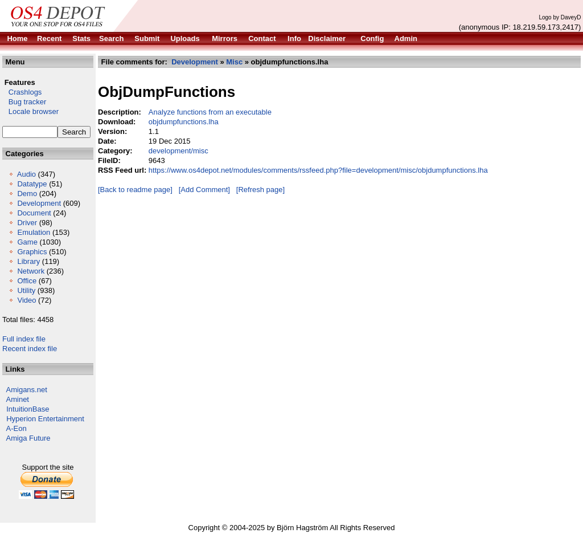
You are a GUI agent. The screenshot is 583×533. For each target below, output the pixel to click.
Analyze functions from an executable (210, 112)
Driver (27, 222)
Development (39, 203)
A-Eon (16, 428)
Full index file (24, 339)
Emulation (33, 232)
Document (34, 213)
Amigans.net (26, 389)
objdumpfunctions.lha (184, 121)
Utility (26, 290)
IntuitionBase (27, 409)
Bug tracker (24, 101)
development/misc (178, 151)
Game (27, 242)
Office (26, 280)
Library (28, 261)
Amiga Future (28, 438)
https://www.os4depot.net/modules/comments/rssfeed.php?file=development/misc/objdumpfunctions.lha (318, 170)
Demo (27, 193)
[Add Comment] (204, 189)
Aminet (17, 399)
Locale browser (30, 111)
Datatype (32, 184)
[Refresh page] (260, 189)
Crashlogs (22, 92)
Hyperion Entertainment (45, 418)
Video (26, 300)
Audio (26, 174)
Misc (234, 62)
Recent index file (29, 348)
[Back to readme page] (135, 189)
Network (30, 271)
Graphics (32, 251)
